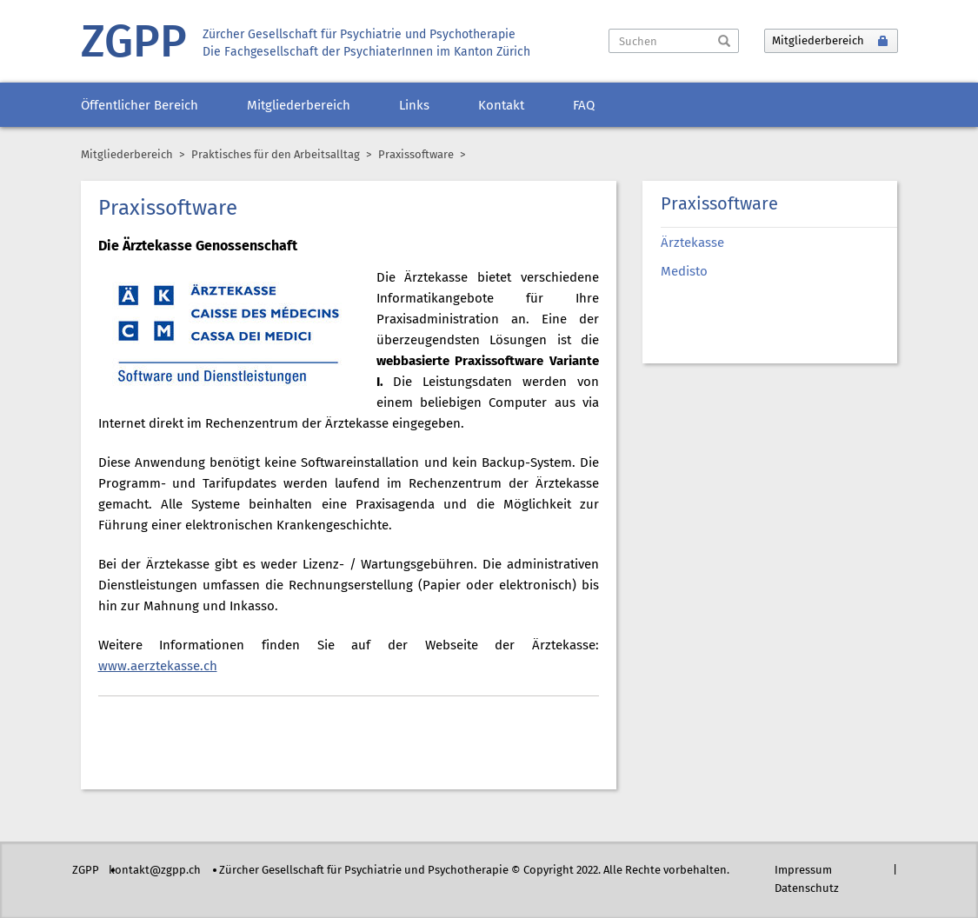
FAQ (584, 106)
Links (414, 106)
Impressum (803, 870)
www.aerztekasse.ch (157, 666)
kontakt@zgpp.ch (155, 870)
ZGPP (134, 44)
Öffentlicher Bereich (139, 106)
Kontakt (501, 106)
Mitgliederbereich (298, 106)
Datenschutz (807, 889)
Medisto (684, 272)
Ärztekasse (692, 243)
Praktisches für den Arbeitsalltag (275, 155)
